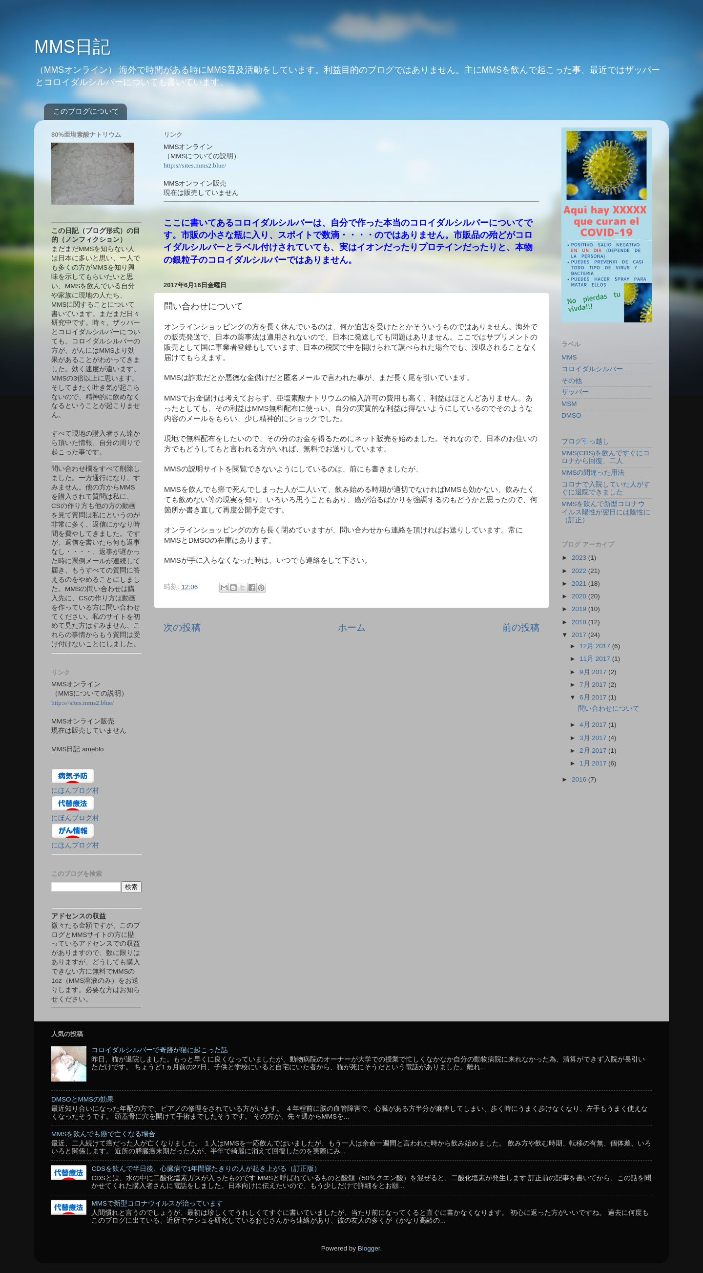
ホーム (352, 627)
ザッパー (575, 392)
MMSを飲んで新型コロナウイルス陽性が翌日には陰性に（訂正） (605, 511)
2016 (580, 779)
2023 (580, 557)
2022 (580, 570)
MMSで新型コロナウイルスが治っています (157, 1203)
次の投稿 (182, 627)
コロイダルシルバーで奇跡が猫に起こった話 (159, 1050)
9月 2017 (593, 672)
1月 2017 (593, 763)
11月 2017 (595, 658)
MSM (569, 403)
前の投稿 (520, 627)
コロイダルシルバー (592, 369)
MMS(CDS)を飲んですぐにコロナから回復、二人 (605, 457)
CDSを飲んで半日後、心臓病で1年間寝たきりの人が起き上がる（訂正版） (206, 1168)
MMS (569, 357)
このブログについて (86, 111)
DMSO (571, 415)
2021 (580, 583)
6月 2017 (593, 697)
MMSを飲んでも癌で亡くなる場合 (103, 1134)
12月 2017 (595, 646)
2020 (580, 596)
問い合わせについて (609, 708)
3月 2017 (593, 738)
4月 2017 (593, 724)
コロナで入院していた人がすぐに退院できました (605, 488)
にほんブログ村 (75, 790)
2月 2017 (593, 750)
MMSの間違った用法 (593, 472)
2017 (580, 634)
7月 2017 (593, 684)
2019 (580, 609)
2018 (580, 622)
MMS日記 (72, 47)
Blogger (369, 1248)
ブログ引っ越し (585, 441)
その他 (571, 380)
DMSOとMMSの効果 (82, 1099)
